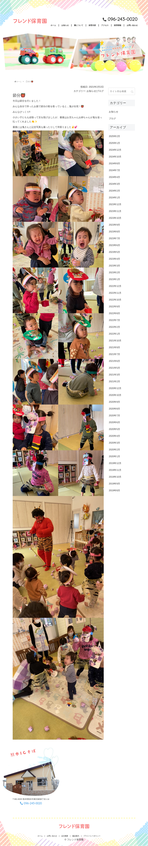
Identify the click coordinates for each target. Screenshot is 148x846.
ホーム (53, 25)
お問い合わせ (132, 25)
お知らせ (65, 25)
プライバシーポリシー (91, 836)
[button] (132, 92)
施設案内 (75, 836)
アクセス (105, 25)
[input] (121, 91)
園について (78, 25)
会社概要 (64, 836)
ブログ (100, 91)
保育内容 (92, 25)
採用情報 (117, 25)
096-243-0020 (122, 19)
